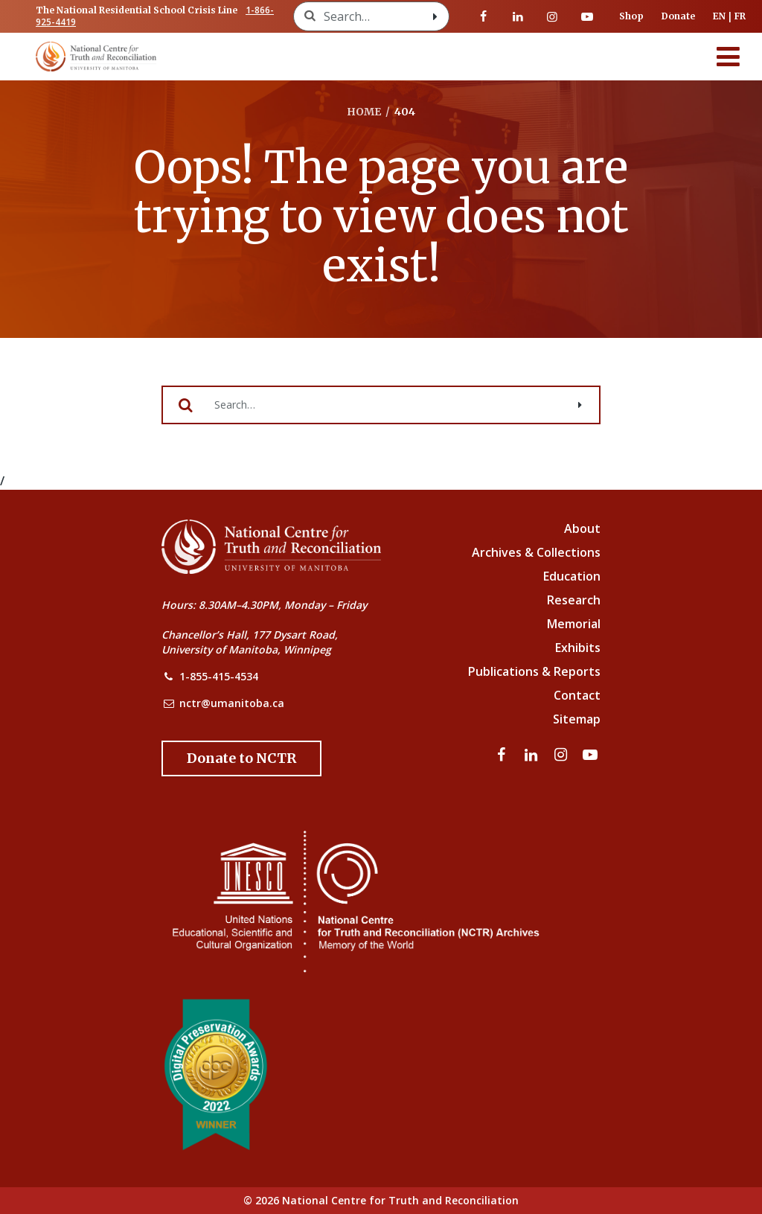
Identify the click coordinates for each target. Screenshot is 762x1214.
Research (574, 600)
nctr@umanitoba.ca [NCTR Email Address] (231, 703)
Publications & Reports (534, 671)
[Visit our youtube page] (587, 16)
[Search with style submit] (435, 16)
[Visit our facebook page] (484, 16)
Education (572, 576)
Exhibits (578, 647)
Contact (577, 695)
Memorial (574, 624)
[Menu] (728, 56)
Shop (631, 16)
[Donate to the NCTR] (241, 758)
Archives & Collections (536, 552)
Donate (678, 16)
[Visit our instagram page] (552, 16)
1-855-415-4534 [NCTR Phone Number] (218, 676)
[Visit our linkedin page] (518, 16)
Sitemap (577, 719)
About (582, 528)
